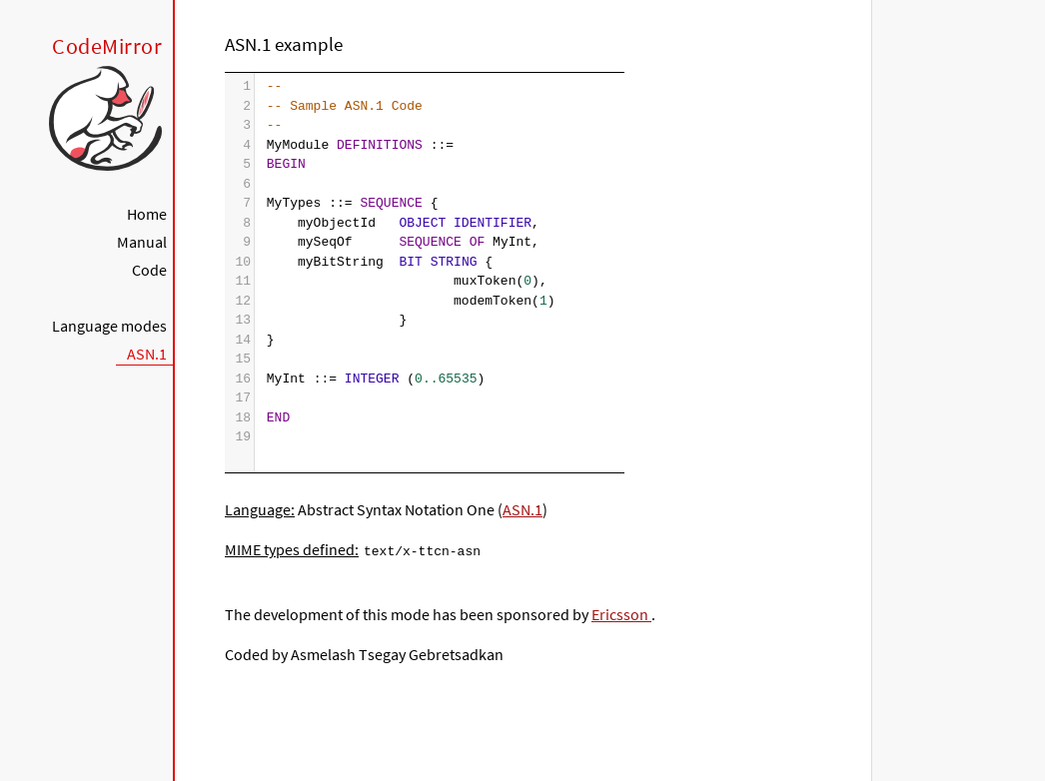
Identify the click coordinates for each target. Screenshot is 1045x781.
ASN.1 (147, 354)
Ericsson (621, 613)
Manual (142, 242)
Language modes (109, 326)
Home (147, 214)
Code (149, 270)
